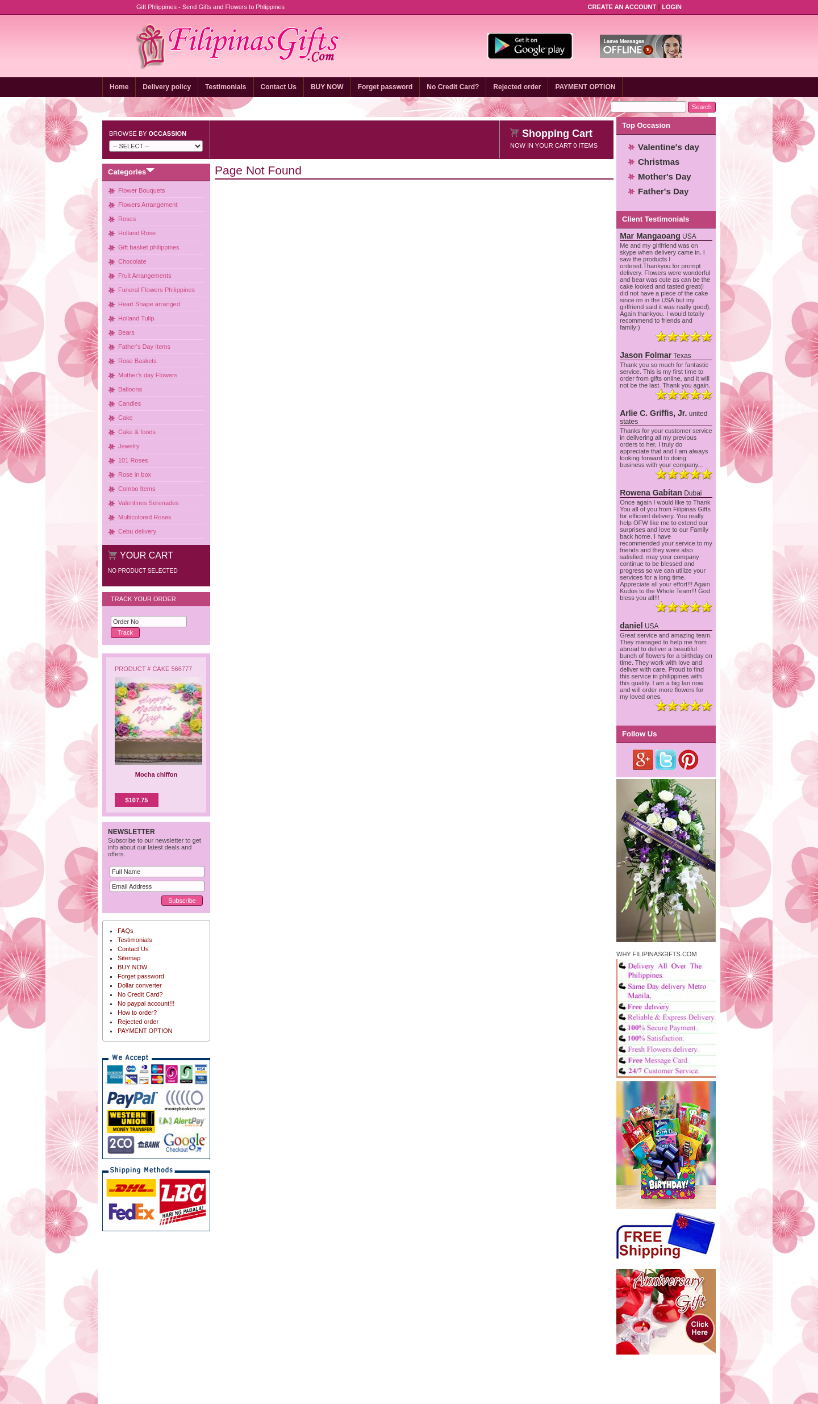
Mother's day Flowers (147, 375)
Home (119, 87)
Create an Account (622, 6)
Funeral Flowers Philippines (156, 289)
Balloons (130, 389)
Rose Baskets (137, 360)
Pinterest (688, 759)
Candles (129, 403)
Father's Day (663, 191)
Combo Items (136, 488)
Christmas (658, 161)
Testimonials (225, 87)
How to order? (137, 1012)
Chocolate (132, 261)
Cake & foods (137, 431)
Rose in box (134, 474)
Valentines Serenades (148, 502)
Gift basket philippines (149, 247)
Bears (126, 332)
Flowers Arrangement (148, 204)
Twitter (666, 759)
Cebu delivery (137, 531)
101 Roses (133, 460)
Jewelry (128, 446)
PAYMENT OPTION (585, 87)
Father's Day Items (144, 346)
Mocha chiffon (156, 774)
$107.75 (137, 800)
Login (672, 6)
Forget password (385, 87)
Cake (125, 417)
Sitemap (129, 958)
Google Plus (643, 759)
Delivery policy (167, 87)
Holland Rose (137, 233)
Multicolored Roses (145, 517)
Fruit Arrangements (145, 275)
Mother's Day (664, 176)
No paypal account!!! (146, 1003)
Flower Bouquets (141, 190)
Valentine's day (668, 147)
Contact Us (279, 87)
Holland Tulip (136, 318)
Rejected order (517, 87)
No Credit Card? (453, 87)
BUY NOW (327, 87)
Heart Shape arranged (149, 304)
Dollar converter (140, 985)
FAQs (125, 930)
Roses (127, 218)
